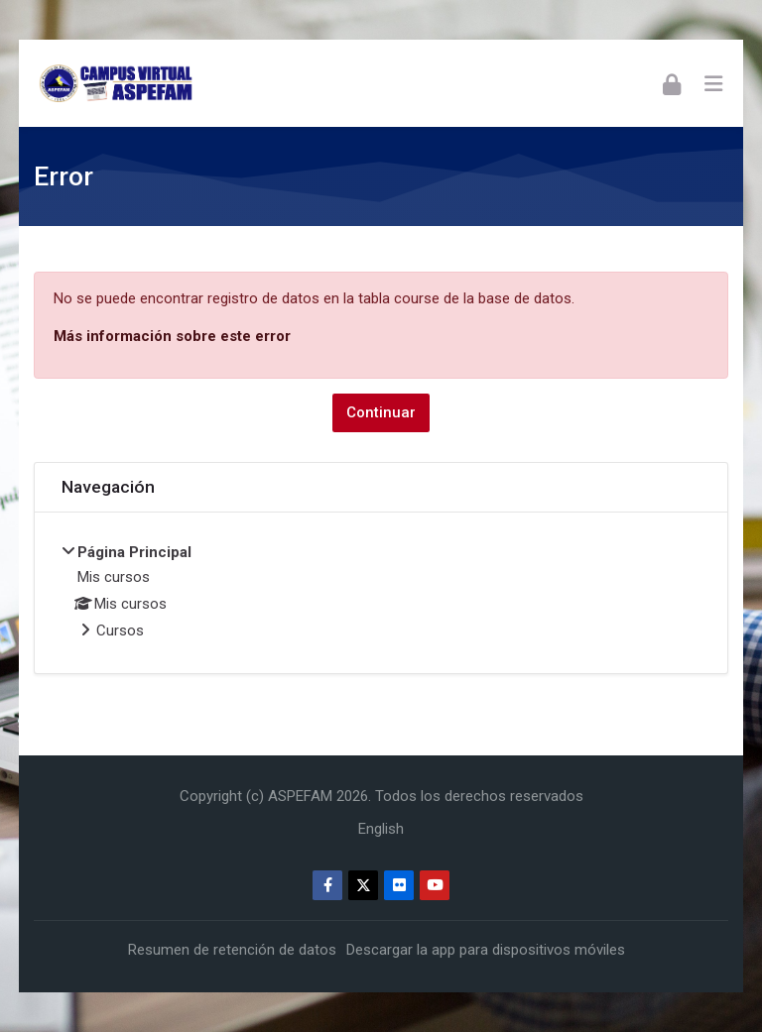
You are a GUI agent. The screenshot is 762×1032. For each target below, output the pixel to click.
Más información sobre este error (172, 336)
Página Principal (134, 552)
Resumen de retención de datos (232, 950)
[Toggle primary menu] (713, 83)
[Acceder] (672, 82)
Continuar (381, 412)
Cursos (120, 630)
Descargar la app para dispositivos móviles (485, 950)
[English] (381, 829)
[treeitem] (381, 592)
